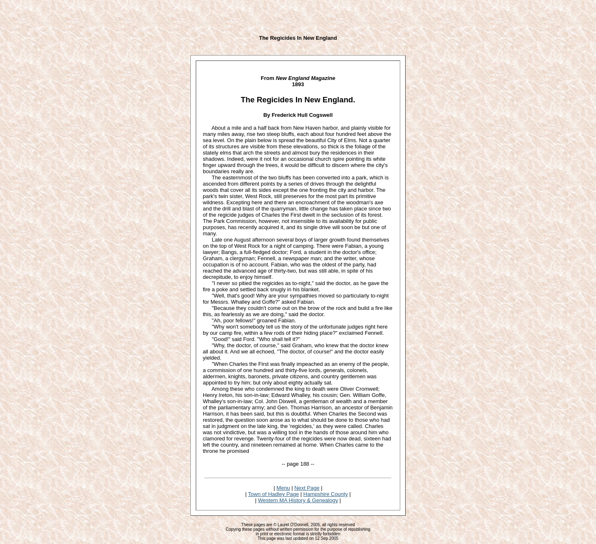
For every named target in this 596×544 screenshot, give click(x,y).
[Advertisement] (298, 15)
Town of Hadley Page (273, 494)
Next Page (307, 488)
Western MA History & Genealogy (298, 500)
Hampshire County (325, 494)
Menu (283, 488)
